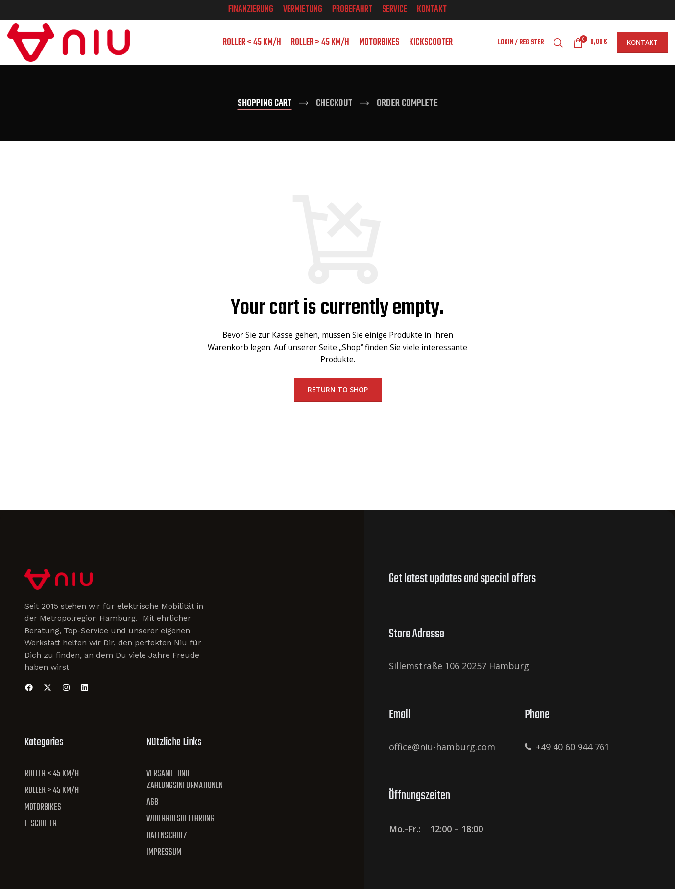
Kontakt (642, 46)
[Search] (558, 47)
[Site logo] (68, 46)
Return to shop (338, 398)
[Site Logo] (58, 586)
